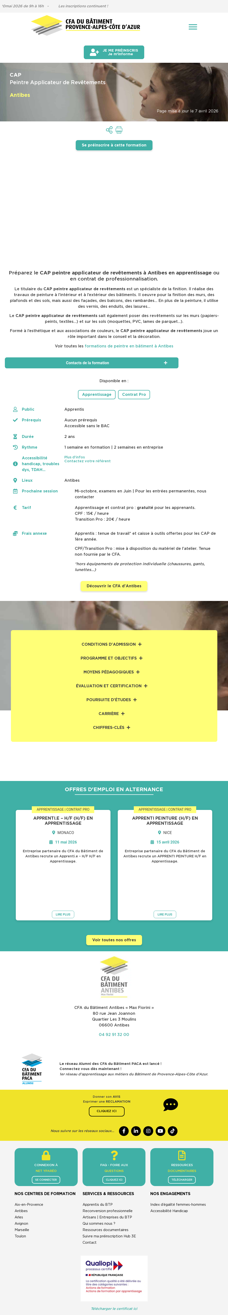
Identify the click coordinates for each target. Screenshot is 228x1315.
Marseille (22, 1192)
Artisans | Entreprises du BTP (107, 1179)
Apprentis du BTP (98, 1167)
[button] (140, 457)
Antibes (21, 1173)
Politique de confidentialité (127, 1286)
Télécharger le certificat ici (114, 1271)
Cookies (165, 1286)
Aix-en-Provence (29, 1167)
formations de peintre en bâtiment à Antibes (129, 346)
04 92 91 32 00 (114, 994)
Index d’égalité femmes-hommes (178, 1167)
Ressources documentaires (105, 1192)
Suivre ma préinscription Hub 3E (109, 1198)
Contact (90, 1204)
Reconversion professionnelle (108, 1173)
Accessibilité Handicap (169, 1173)
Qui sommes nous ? (99, 1186)
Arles (19, 1179)
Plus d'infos (74, 457)
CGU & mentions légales (76, 1286)
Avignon (21, 1186)
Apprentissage (96, 394)
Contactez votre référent (87, 461)
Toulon (20, 1198)
